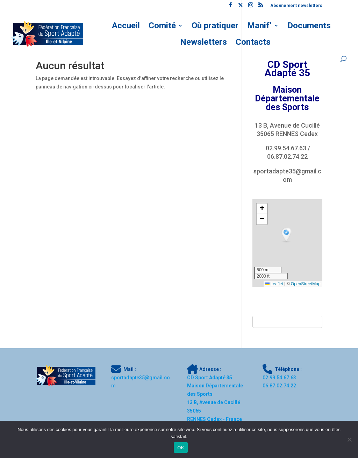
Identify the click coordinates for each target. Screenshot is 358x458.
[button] (287, 235)
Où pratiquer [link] (215, 26)
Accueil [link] (126, 26)
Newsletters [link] (203, 43)
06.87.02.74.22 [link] (287, 156)
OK (180, 447)
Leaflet (274, 283)
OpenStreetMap (306, 283)
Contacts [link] (253, 43)
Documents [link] (309, 26)
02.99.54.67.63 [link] (286, 148)
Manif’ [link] (259, 26)
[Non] (349, 439)
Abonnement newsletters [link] (296, 5)
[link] (230, 7)
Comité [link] (162, 26)
